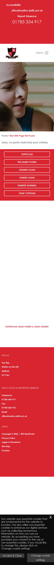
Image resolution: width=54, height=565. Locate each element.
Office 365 (27, 154)
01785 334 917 (27, 21)
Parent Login (27, 177)
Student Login (27, 170)
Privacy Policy (8, 438)
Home (5, 135)
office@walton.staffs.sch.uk (27, 10)
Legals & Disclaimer (11, 442)
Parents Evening (27, 185)
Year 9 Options (27, 193)
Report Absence (27, 16)
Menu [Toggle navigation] (42, 53)
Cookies (6, 450)
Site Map (6, 446)
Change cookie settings (40, 557)
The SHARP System (27, 162)
